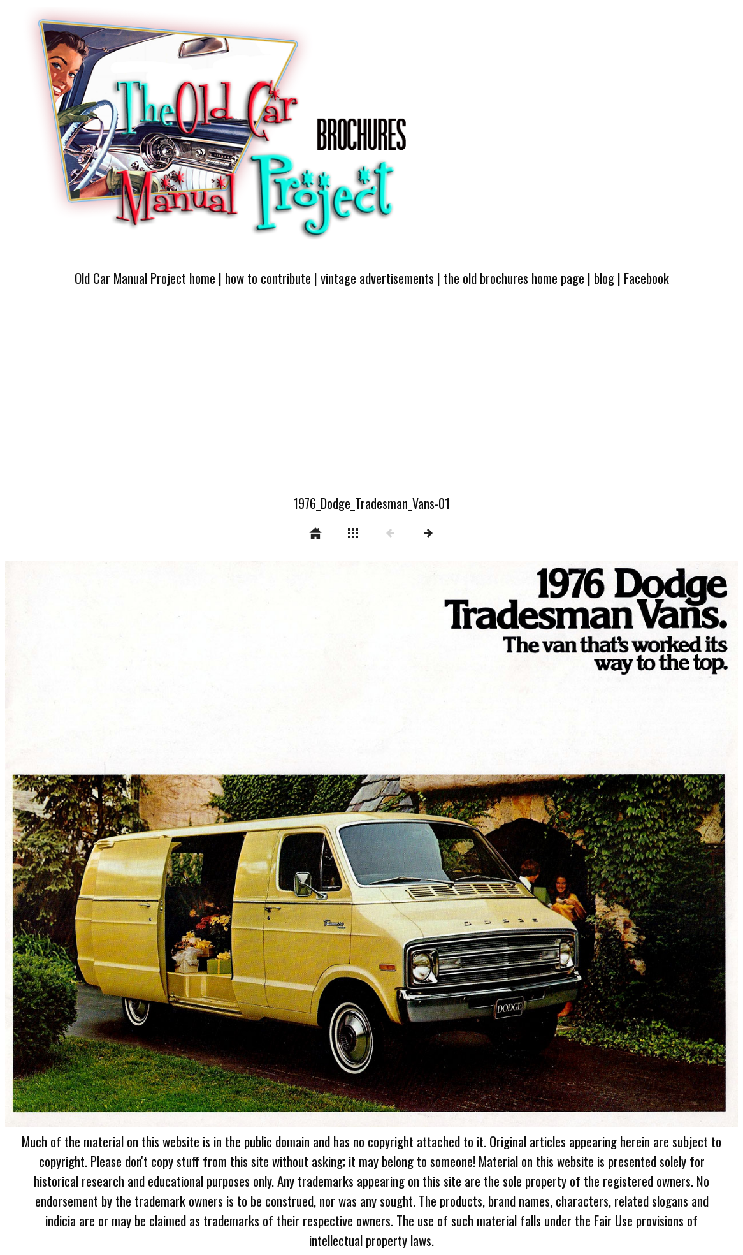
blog (604, 278)
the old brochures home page (514, 278)
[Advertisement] (371, 398)
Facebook (646, 278)
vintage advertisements (377, 278)
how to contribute (268, 278)
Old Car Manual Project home (145, 278)
